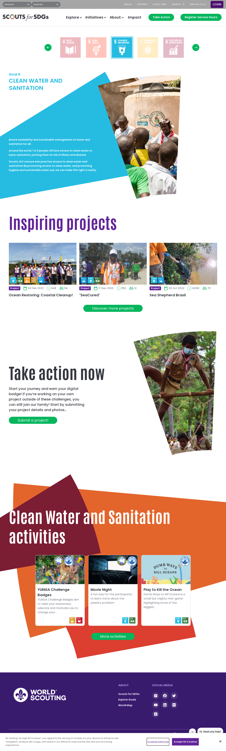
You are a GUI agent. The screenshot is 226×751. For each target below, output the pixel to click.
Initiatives (94, 17)
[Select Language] (17, 4)
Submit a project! (33, 420)
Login (217, 4)
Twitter (174, 695)
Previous (48, 47)
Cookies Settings (158, 741)
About (115, 17)
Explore (72, 17)
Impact (134, 17)
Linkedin (164, 704)
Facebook (84, 4)
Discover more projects (113, 308)
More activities (113, 636)
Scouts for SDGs (128, 694)
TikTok (102, 4)
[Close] (220, 741)
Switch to (196, 4)
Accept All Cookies (185, 741)
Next (195, 47)
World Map (125, 705)
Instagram (75, 4)
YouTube (93, 4)
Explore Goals (127, 699)
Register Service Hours (201, 17)
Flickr (174, 704)
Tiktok (155, 714)
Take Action (161, 17)
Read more (70, 47)
